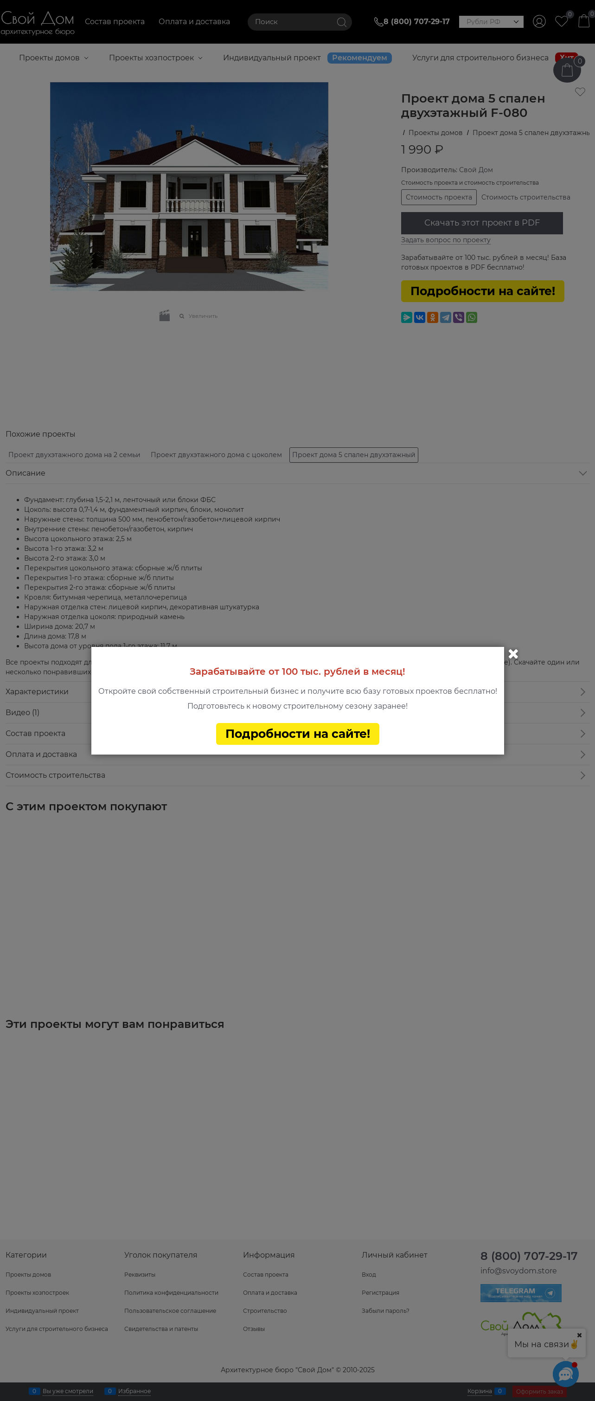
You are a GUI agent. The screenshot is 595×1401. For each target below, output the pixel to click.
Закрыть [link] (513, 654)
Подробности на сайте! (297, 734)
